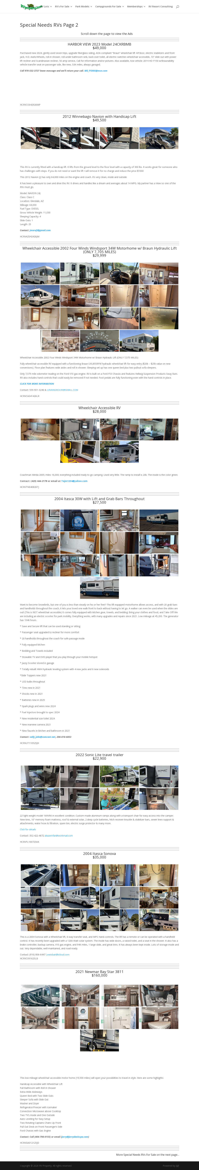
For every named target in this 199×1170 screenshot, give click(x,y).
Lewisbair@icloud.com (57, 954)
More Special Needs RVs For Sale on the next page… (147, 1154)
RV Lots (44, 6)
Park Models (82, 6)
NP (177, 1165)
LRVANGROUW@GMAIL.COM (62, 389)
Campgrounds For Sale (108, 6)
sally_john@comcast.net (42, 736)
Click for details (28, 829)
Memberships (134, 6)
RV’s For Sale (62, 6)
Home (31, 6)
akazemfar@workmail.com (59, 835)
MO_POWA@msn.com (95, 70)
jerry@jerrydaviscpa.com (75, 1136)
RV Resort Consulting (161, 6)
